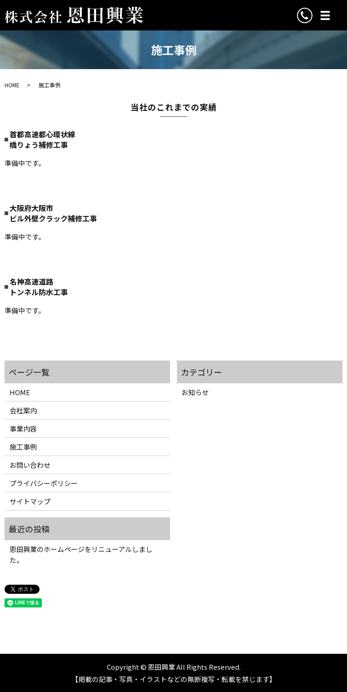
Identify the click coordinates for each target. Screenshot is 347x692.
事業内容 (23, 428)
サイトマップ (30, 501)
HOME (12, 85)
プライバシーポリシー (44, 483)
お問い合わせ (30, 465)
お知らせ (195, 392)
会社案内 (23, 410)
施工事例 (23, 446)
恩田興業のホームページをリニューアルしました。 (81, 554)
